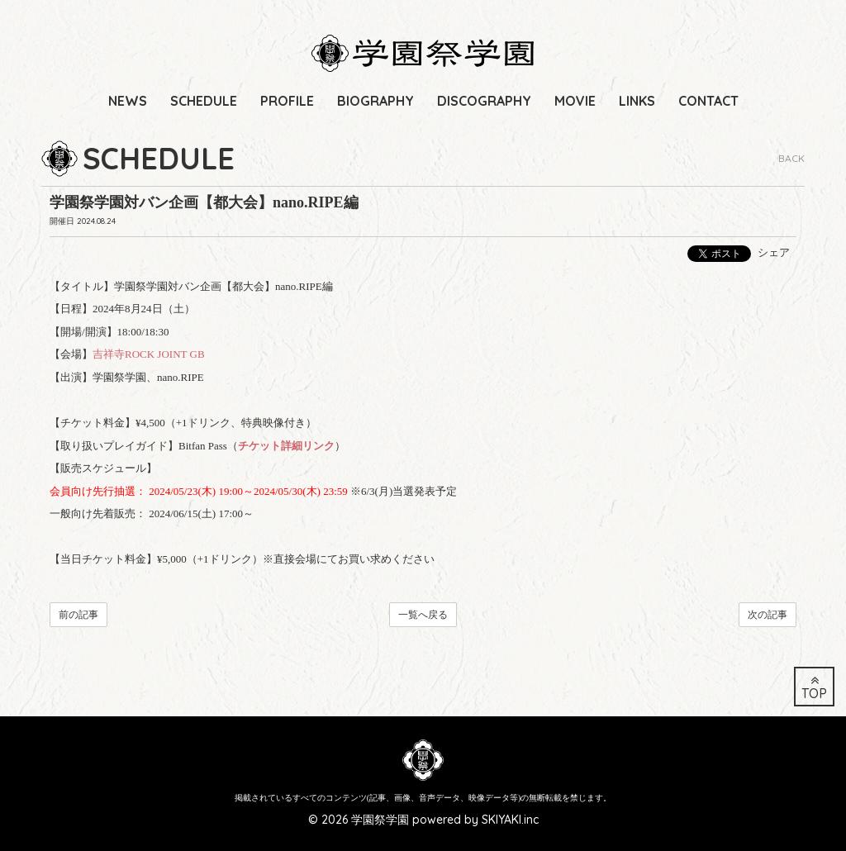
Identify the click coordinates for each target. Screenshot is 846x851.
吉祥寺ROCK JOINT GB (149, 354)
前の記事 (78, 614)
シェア (774, 252)
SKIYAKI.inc (510, 819)
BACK (791, 158)
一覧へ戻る (423, 614)
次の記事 (767, 614)
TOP (814, 687)
